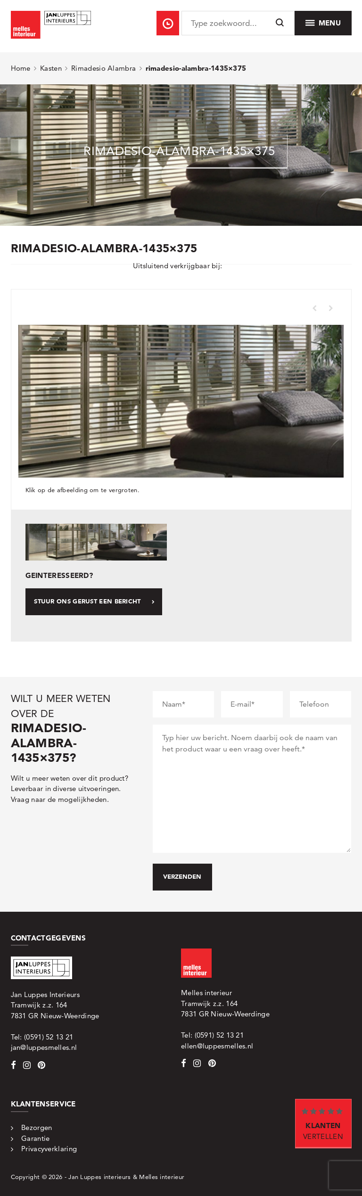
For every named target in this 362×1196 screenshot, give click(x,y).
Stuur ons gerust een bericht (94, 601)
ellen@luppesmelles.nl (217, 1045)
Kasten (51, 68)
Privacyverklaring (49, 1148)
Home (21, 68)
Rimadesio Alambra (103, 68)
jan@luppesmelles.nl (44, 1047)
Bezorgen (36, 1127)
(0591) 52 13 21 (49, 1036)
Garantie (35, 1138)
